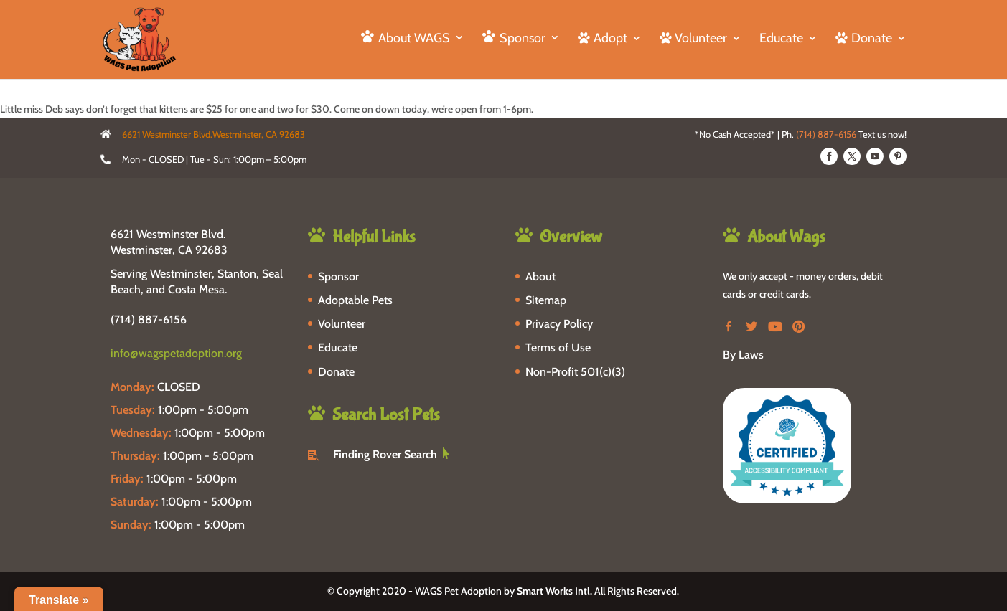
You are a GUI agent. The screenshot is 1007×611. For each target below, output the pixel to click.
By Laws (743, 354)
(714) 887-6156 (826, 134)
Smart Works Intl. (554, 590)
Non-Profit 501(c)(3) (575, 372)
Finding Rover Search (385, 454)
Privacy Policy (559, 324)
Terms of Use (558, 347)
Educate (781, 39)
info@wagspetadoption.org (176, 353)
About (540, 276)
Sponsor (338, 276)
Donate (336, 372)
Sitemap (545, 300)
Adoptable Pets (355, 300)
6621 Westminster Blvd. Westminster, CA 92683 (169, 242)
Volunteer (341, 324)
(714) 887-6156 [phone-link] (149, 319)
